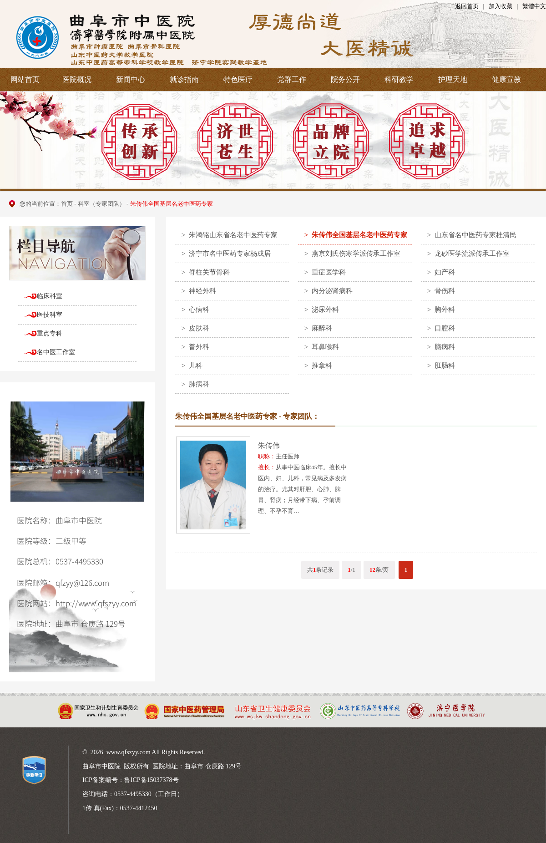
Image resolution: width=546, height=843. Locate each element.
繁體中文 (534, 6)
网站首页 (25, 79)
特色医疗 (238, 79)
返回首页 (467, 6)
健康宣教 (506, 79)
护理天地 (452, 79)
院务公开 (345, 79)
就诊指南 (184, 79)
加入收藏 (500, 6)
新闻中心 (130, 79)
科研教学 (399, 79)
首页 (67, 203)
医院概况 (76, 79)
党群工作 (291, 79)
